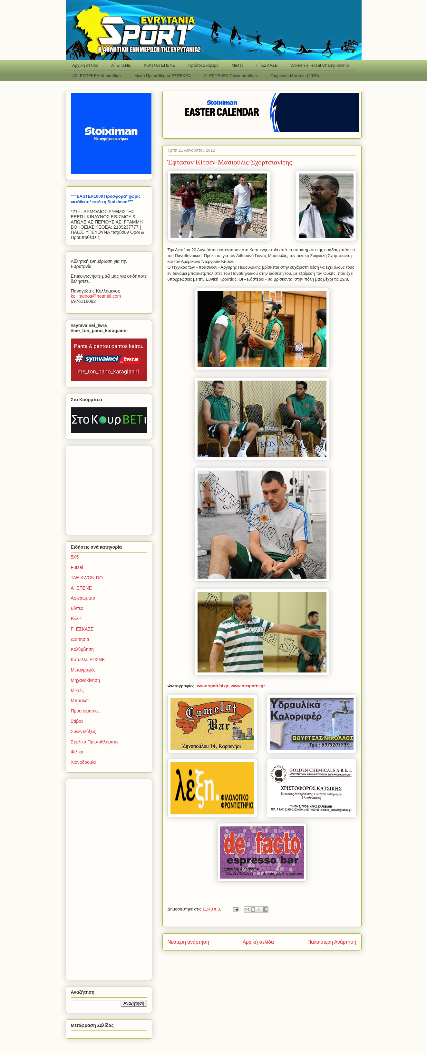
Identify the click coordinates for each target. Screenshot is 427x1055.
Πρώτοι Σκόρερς (203, 65)
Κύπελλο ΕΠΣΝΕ (159, 65)
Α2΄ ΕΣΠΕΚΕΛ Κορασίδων (96, 75)
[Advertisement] (111, 488)
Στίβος (77, 721)
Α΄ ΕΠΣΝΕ (121, 65)
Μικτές (237, 65)
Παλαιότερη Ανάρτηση (331, 942)
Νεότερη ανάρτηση (188, 942)
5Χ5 (75, 557)
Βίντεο (77, 608)
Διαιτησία (80, 639)
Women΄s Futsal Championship (319, 65)
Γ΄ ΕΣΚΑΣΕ (267, 65)
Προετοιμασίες (85, 710)
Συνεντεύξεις (83, 731)
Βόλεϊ (76, 618)
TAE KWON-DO (87, 577)
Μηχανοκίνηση (85, 680)
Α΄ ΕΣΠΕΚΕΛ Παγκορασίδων (231, 75)
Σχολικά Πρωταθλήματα (94, 741)
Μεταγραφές (83, 669)
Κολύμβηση (82, 649)
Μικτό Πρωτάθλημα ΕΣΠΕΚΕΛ (162, 75)
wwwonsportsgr (248, 685)
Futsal (77, 567)
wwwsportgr (212, 685)
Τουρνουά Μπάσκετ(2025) (295, 75)
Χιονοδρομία (83, 762)
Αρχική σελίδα (85, 65)
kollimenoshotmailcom (96, 296)
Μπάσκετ (80, 700)
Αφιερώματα (83, 598)
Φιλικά (77, 751)
